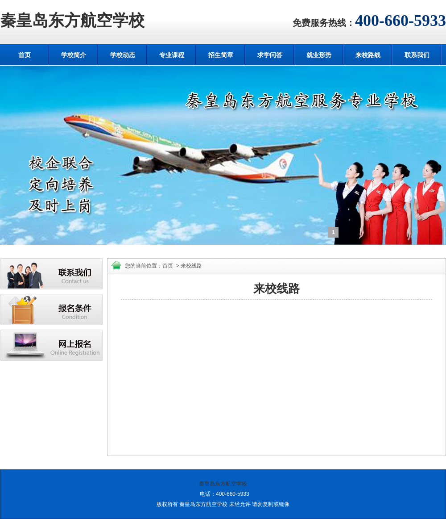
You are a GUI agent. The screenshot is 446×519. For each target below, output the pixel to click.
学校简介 (73, 55)
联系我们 (417, 55)
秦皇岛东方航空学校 (72, 20)
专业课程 (171, 55)
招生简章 (220, 55)
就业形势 (318, 55)
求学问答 (269, 55)
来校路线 (367, 55)
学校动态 (122, 55)
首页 (24, 55)
